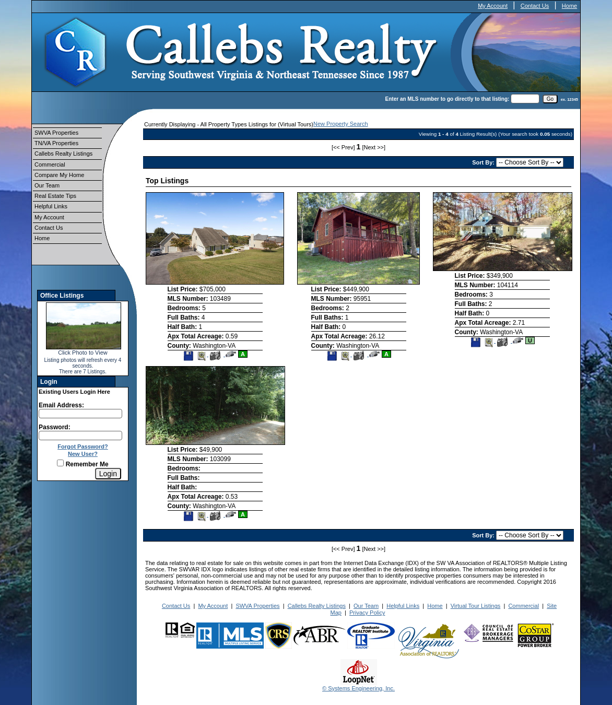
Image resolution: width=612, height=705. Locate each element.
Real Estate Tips (55, 196)
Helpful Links (50, 206)
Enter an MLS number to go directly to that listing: (447, 99)
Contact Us (535, 6)
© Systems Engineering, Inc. (358, 688)
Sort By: (484, 162)
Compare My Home (59, 175)
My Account (493, 6)
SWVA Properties (56, 133)
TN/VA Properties (56, 143)
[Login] (108, 473)
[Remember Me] (60, 463)
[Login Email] (80, 413)
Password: (54, 427)
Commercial (49, 164)
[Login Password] (80, 435)
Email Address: (61, 405)
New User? (83, 454)
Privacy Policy (367, 612)
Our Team (47, 185)
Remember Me (82, 464)
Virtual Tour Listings (476, 606)
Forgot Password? (82, 446)
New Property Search (340, 124)
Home (569, 6)
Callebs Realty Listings (63, 153)
